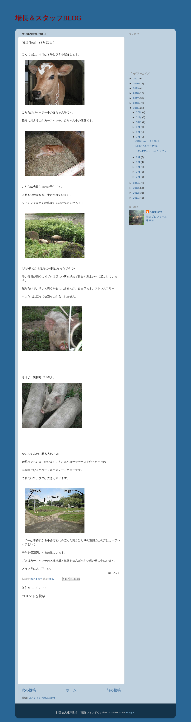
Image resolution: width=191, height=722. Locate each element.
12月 (139, 112)
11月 (139, 117)
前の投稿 (114, 690)
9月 (138, 127)
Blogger (129, 712)
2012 (136, 192)
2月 (138, 176)
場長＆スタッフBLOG (48, 18)
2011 (136, 197)
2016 (136, 103)
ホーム (71, 690)
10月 (139, 122)
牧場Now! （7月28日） (148, 141)
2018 (136, 93)
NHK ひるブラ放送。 (147, 146)
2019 (136, 88)
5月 (138, 162)
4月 (138, 167)
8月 (138, 132)
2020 (136, 83)
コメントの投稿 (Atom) (41, 697)
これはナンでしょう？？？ (151, 150)
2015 (136, 108)
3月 (138, 171)
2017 (136, 98)
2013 (136, 187)
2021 (136, 78)
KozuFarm (156, 211)
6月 (138, 157)
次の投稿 (29, 690)
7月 (138, 136)
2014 (136, 183)
